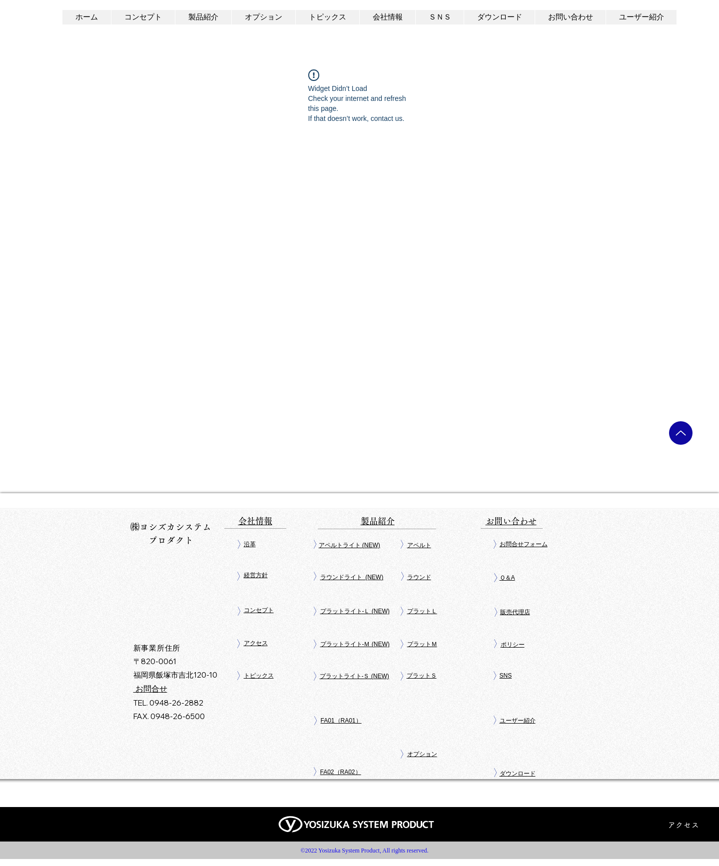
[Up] (681, 433)
